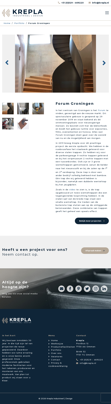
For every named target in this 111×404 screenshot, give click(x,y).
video (72, 189)
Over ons (56, 353)
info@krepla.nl (100, 2)
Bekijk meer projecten (90, 221)
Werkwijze (57, 343)
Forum (101, 110)
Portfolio (56, 350)
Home (54, 340)
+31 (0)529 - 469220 (72, 2)
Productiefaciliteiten (63, 347)
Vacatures (56, 356)
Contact (55, 359)
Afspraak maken (93, 251)
